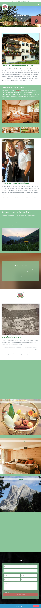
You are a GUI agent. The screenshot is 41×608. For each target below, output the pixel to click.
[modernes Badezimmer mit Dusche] (34, 129)
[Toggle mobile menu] (38, 4)
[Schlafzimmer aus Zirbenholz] (15, 129)
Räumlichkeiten (17, 90)
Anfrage (36, 17)
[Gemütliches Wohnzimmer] (6, 129)
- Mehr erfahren (23, 606)
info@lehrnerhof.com (25, 1)
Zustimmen (36, 605)
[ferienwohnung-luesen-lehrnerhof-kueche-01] (25, 129)
